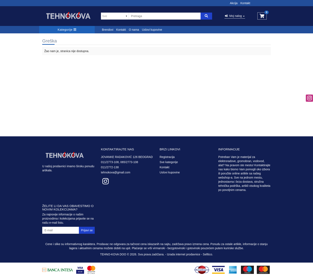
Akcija (233, 3)
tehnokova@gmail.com (115, 172)
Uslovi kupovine (152, 29)
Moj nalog (235, 16)
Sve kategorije (169, 162)
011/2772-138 (110, 167)
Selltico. (208, 254)
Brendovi (107, 29)
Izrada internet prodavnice (183, 254)
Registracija (167, 157)
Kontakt (245, 3)
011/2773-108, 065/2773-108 (119, 162)
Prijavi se (87, 230)
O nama (134, 29)
